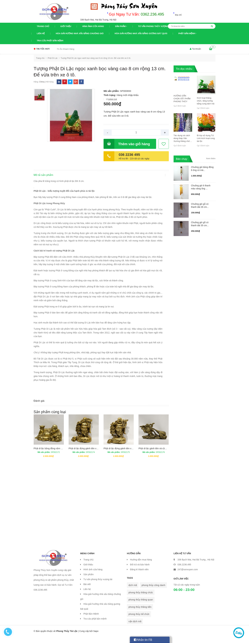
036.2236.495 (184, 570)
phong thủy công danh (153, 591)
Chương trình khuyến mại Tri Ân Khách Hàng (59, 49)
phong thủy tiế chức (138, 620)
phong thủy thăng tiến (139, 613)
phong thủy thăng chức (140, 598)
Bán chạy (181, 158)
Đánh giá (112, 99)
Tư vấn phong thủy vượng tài (155, 26)
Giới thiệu (65, 26)
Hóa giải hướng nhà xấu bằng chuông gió (80, 33)
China (41, 82)
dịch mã (132, 591)
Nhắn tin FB (143, 639)
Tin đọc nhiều (184, 68)
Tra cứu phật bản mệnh (50, 40)
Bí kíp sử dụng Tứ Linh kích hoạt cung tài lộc (206, 138)
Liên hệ (41, 33)
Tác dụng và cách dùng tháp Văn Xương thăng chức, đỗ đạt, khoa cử (183, 138)
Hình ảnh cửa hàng (93, 26)
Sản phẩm (121, 26)
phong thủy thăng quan (140, 606)
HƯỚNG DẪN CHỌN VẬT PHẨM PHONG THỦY (182, 99)
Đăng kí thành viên (139, 575)
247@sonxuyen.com (188, 575)
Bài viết (87, 590)
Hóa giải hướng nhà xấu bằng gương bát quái (141, 33)
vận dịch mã (134, 627)
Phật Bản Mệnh (187, 33)
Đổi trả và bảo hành (140, 570)
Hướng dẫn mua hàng (141, 566)
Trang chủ (43, 26)
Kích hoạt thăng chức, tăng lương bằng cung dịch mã (205, 101)
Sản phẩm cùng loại (50, 418)
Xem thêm (210, 158)
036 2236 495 (129, 155)
